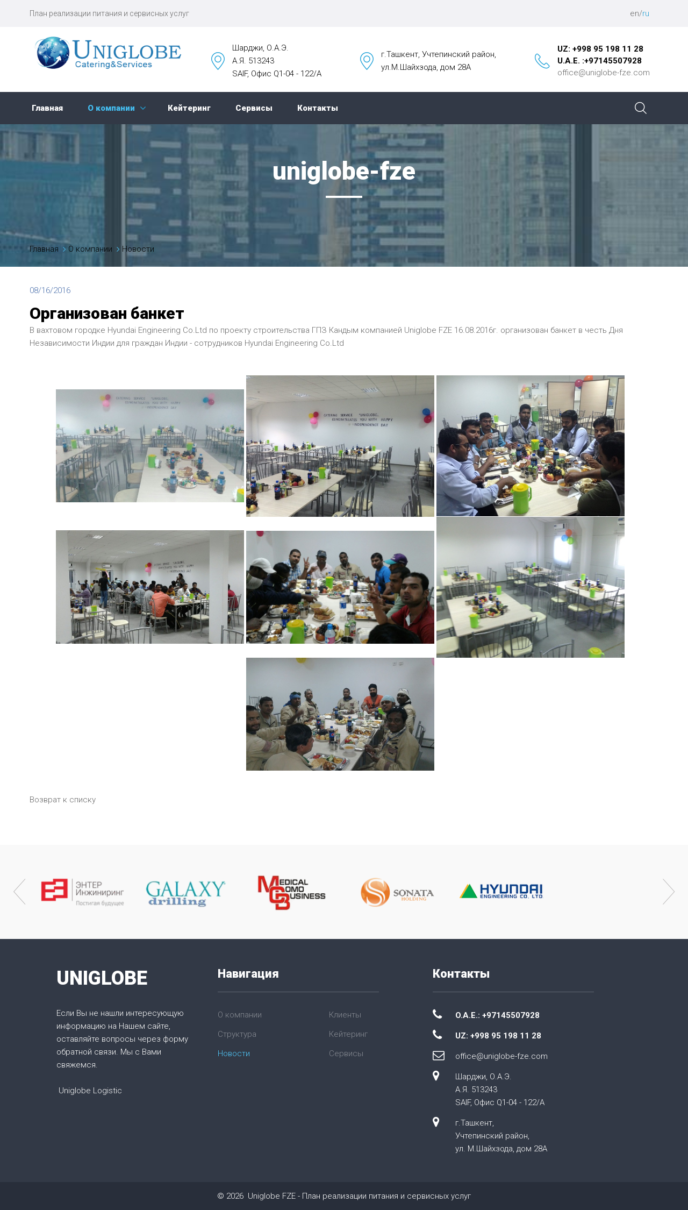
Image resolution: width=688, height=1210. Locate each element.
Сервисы (254, 108)
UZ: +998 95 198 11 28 (600, 49)
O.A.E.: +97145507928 (497, 1015)
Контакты (317, 108)
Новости (138, 249)
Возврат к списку (63, 800)
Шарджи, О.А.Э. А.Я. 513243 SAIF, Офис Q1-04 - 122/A (499, 1089)
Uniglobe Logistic (90, 1090)
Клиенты (345, 1015)
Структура (237, 1034)
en (634, 13)
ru (645, 13)
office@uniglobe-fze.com (603, 72)
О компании (111, 108)
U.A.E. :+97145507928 (599, 61)
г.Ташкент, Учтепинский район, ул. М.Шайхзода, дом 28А (501, 1136)
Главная (47, 108)
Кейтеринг (189, 108)
